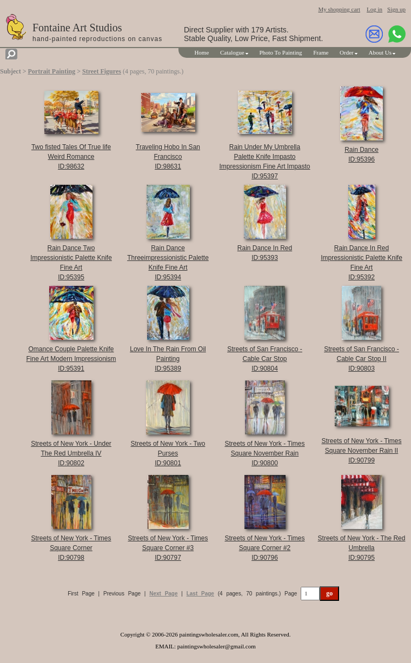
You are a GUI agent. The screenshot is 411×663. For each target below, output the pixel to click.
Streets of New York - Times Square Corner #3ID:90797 (168, 547)
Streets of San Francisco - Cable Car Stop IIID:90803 (361, 358)
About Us (380, 52)
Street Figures (101, 71)
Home (201, 52)
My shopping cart (339, 9)
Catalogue (232, 52)
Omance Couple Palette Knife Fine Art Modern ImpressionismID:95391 (71, 358)
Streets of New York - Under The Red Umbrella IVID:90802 (71, 453)
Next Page (163, 594)
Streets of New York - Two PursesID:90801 (168, 453)
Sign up (396, 9)
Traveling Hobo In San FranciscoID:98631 (168, 156)
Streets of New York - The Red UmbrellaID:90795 (362, 547)
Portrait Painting (52, 71)
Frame (320, 52)
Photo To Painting (280, 52)
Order (347, 52)
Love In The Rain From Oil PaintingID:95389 (168, 358)
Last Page (200, 594)
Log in (374, 9)
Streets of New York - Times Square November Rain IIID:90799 (361, 450)
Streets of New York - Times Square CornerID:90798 (71, 547)
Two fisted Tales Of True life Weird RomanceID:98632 (71, 156)
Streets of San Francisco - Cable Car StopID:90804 (264, 358)
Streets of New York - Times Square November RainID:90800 (264, 453)
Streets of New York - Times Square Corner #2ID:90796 (264, 547)
